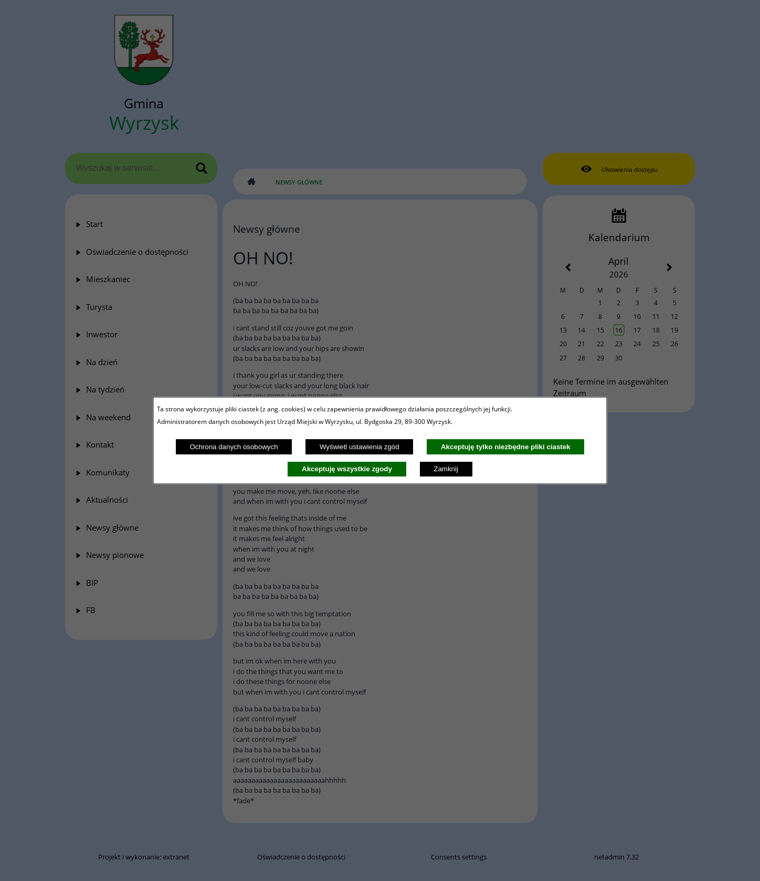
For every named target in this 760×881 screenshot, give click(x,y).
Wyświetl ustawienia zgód (359, 447)
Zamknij (446, 469)
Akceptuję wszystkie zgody (347, 469)
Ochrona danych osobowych (233, 447)
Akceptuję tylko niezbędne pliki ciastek (506, 447)
